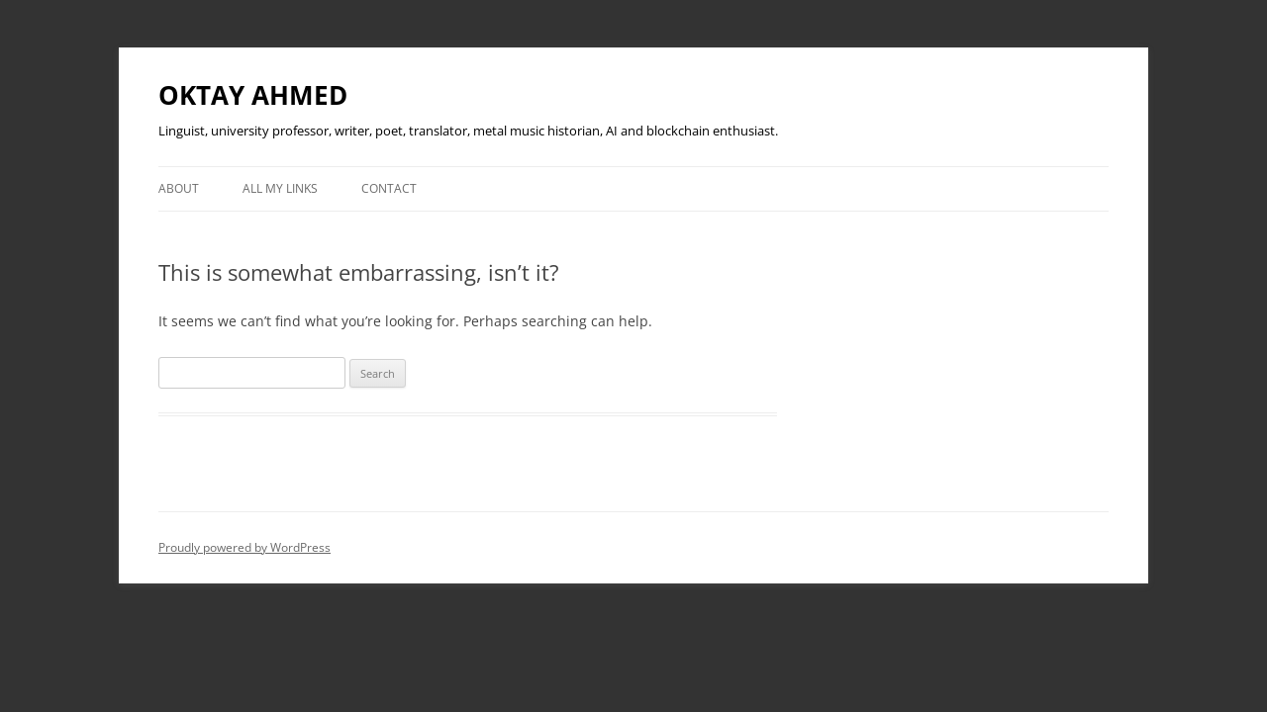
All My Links (280, 188)
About (178, 188)
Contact (389, 188)
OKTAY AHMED (252, 95)
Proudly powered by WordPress (244, 547)
